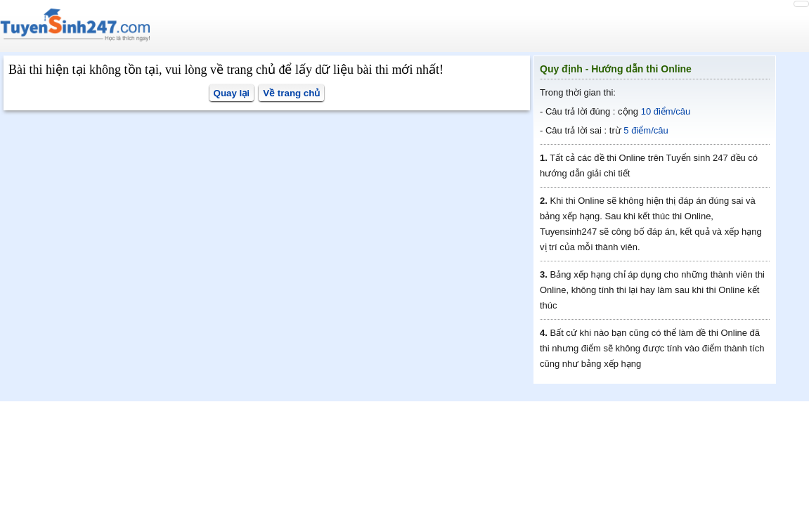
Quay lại (232, 93)
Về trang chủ (291, 93)
